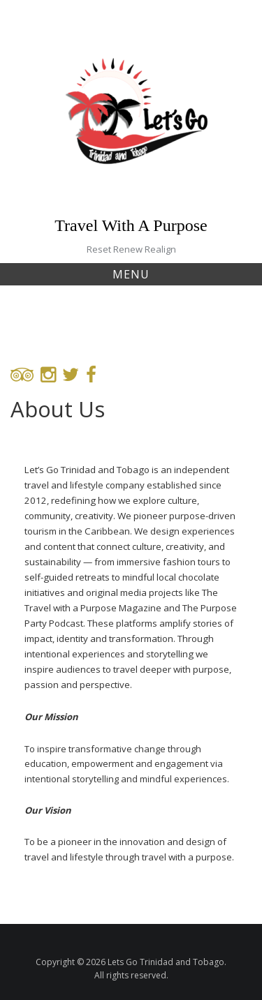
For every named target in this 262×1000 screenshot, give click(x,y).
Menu (131, 274)
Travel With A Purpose (130, 225)
